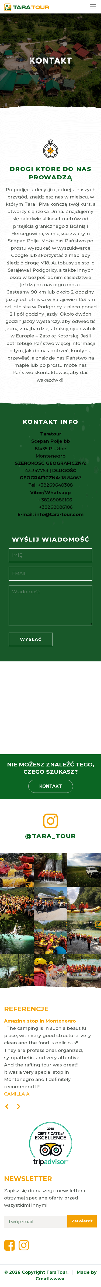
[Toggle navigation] (93, 6)
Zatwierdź (82, 1221)
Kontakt (50, 786)
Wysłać (31, 639)
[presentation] (6, 1107)
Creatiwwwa (50, 1278)
